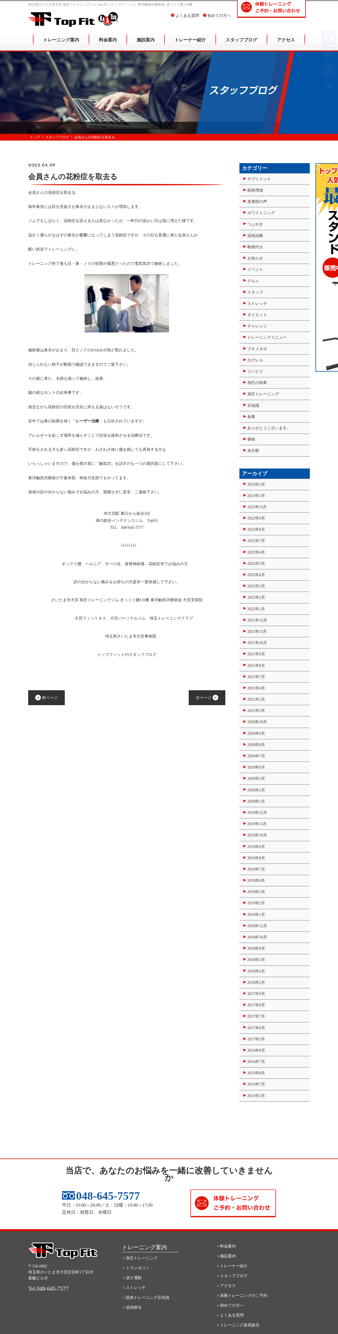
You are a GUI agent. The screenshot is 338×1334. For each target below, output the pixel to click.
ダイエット (257, 315)
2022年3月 (256, 586)
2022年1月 (256, 609)
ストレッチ (257, 303)
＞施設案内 (226, 1256)
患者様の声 (257, 201)
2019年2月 (256, 903)
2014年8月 (256, 1050)
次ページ (207, 697)
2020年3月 (256, 778)
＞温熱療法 (132, 1307)
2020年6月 (256, 767)
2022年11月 (257, 507)
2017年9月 (256, 994)
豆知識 (253, 405)
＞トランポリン (136, 1268)
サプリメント (259, 179)
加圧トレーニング (263, 394)
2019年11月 (257, 824)
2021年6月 (256, 688)
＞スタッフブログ (232, 1276)
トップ (35, 137)
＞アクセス (226, 1286)
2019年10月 (257, 835)
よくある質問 (185, 19)
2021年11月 (257, 631)
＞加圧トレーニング (139, 1258)
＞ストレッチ (134, 1288)
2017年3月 (256, 1039)
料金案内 (108, 43)
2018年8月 (256, 948)
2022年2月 (256, 597)
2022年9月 (256, 518)
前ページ (46, 697)
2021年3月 (256, 711)
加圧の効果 (257, 383)
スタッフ (255, 292)
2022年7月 (256, 541)
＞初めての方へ (230, 1305)
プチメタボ (257, 349)
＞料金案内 (226, 1246)
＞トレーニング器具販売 (237, 1325)
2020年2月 (256, 790)
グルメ (253, 281)
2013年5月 (256, 1096)
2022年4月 (256, 575)
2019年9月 (256, 847)
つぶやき (255, 224)
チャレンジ (257, 326)
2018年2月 (256, 982)
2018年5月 (256, 960)
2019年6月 (256, 880)
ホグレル (255, 360)
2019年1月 (256, 915)
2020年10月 (257, 722)
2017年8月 (256, 1005)
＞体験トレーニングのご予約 (241, 1295)
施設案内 (146, 43)
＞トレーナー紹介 (232, 1266)
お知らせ (255, 258)
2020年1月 (256, 801)
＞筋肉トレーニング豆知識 (145, 1297)
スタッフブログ (241, 43)
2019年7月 (256, 869)
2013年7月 (256, 1084)
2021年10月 (257, 643)
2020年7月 (256, 756)
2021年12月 (257, 620)
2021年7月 (256, 677)
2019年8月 (256, 858)
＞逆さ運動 (132, 1278)
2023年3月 (256, 484)
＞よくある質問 (230, 1315)
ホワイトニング (261, 213)
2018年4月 (256, 971)
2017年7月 (256, 1016)
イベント (255, 269)
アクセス (286, 43)
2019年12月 (257, 813)
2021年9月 (256, 654)
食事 (251, 417)
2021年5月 (256, 699)
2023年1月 (256, 496)
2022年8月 (256, 529)
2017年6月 (256, 1028)
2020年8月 (256, 745)
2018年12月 (257, 926)
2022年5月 (256, 563)
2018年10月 (257, 937)
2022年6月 (256, 552)
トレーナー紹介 (190, 43)
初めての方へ (217, 19)
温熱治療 (255, 236)
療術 (251, 439)
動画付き (255, 247)
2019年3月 (256, 892)
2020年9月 (256, 733)
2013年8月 (256, 1073)
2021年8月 (256, 665)
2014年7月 (256, 1062)
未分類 (253, 451)
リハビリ (255, 371)
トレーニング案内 (61, 43)
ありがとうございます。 (269, 428)
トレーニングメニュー (267, 337)
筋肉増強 (255, 190)
